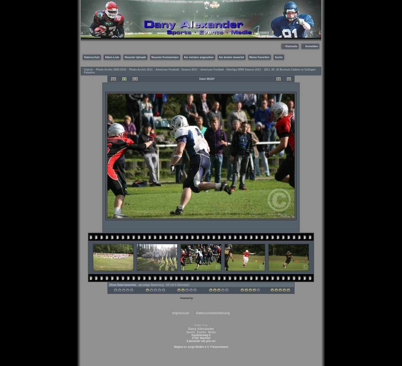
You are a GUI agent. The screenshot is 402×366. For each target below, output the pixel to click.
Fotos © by (200, 329)
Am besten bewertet (231, 57)
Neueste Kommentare (165, 57)
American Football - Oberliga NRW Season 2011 (230, 69)
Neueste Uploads (135, 57)
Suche (279, 57)
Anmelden (311, 46)
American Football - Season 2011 (177, 69)
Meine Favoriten (259, 57)
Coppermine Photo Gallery (208, 298)
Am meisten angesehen (199, 57)
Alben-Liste (112, 57)
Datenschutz (92, 57)
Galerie (88, 69)
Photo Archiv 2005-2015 (111, 69)
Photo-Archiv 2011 (141, 69)
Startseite (291, 46)
